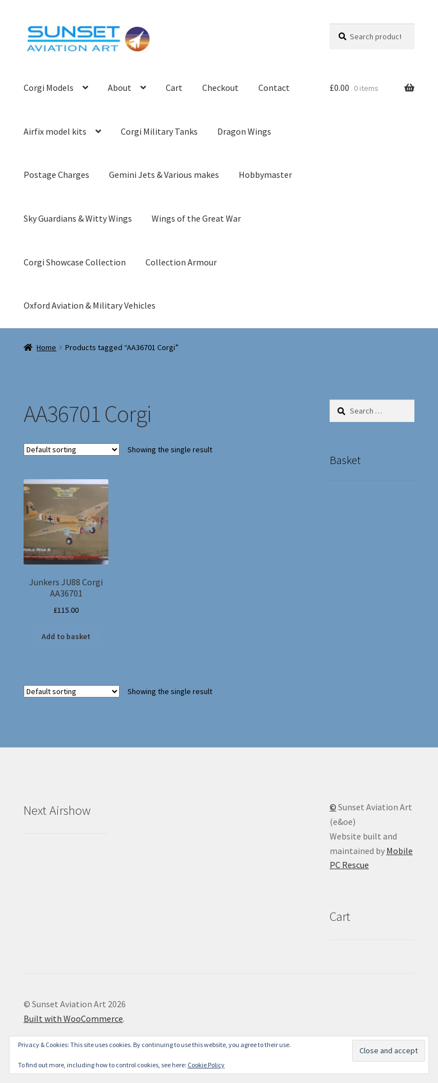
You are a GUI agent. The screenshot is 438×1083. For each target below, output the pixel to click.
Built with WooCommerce (73, 1018)
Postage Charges (56, 174)
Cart (174, 87)
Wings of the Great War (196, 218)
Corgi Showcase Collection (75, 262)
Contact (274, 87)
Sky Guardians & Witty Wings (78, 218)
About (119, 87)
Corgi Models (49, 87)
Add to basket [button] (66, 636)
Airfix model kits (55, 131)
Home (46, 347)
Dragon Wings (244, 131)
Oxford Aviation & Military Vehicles (90, 305)
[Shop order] (72, 449)
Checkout (220, 87)
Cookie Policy (206, 1065)
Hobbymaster (265, 174)
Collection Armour (181, 262)
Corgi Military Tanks (159, 131)
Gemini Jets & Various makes (164, 174)
